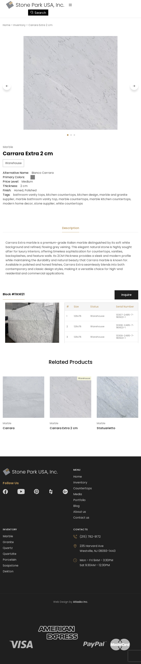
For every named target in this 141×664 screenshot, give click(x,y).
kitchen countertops (61, 195)
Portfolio (79, 500)
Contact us (81, 517)
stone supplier (44, 203)
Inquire (126, 295)
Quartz (8, 548)
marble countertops (73, 199)
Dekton (8, 571)
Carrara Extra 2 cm (64, 428)
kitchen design (87, 195)
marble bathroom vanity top (36, 199)
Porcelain (9, 560)
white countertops (69, 203)
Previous (7, 86)
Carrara (9, 428)
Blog (76, 506)
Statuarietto (106, 428)
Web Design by (70, 602)
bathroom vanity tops (29, 195)
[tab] (70, 228)
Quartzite (9, 554)
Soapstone (10, 565)
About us (79, 512)
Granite (8, 542)
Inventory (19, 25)
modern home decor (18, 203)
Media (77, 494)
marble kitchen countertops (110, 199)
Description (70, 228)
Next (134, 86)
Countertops (82, 488)
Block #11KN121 (14, 294)
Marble (8, 147)
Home (6, 25)
